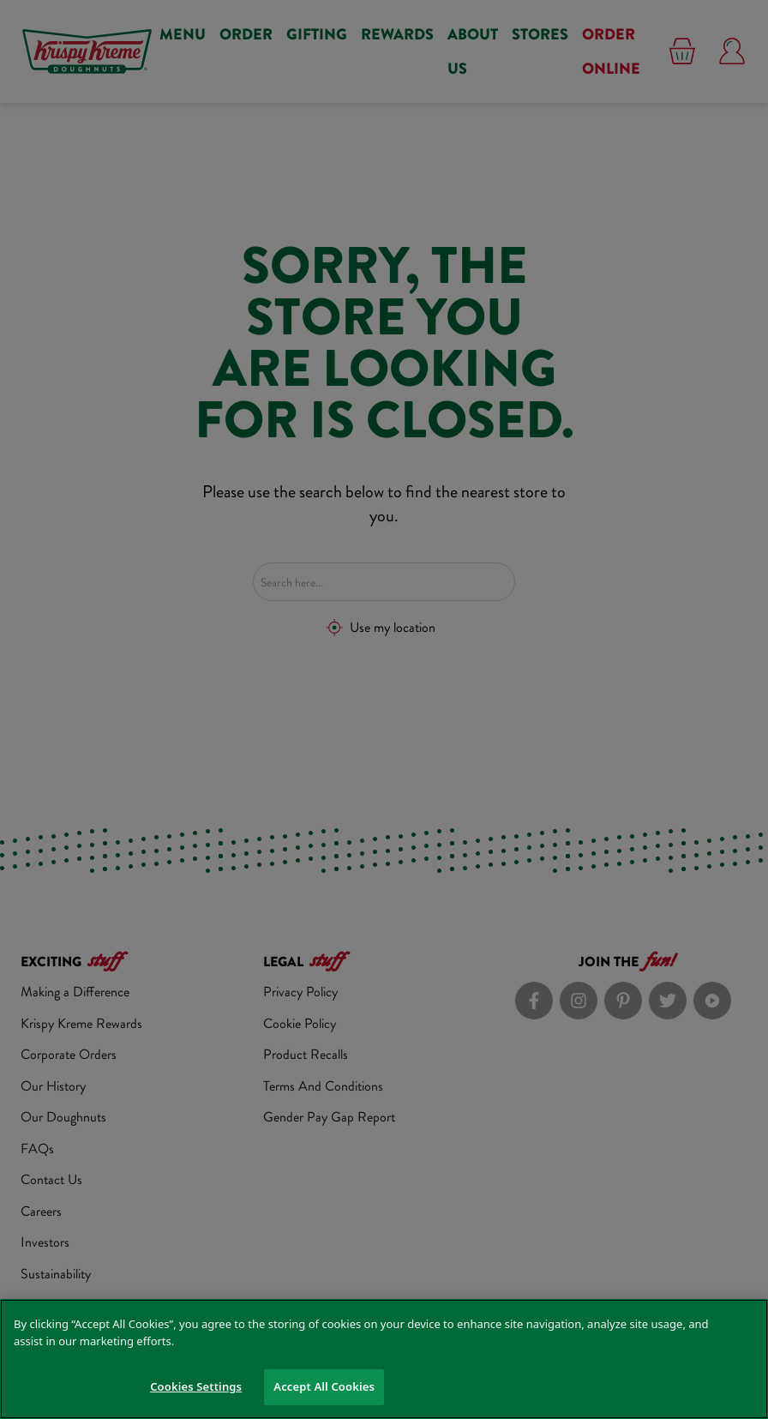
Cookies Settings (196, 1386)
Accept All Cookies (324, 1386)
